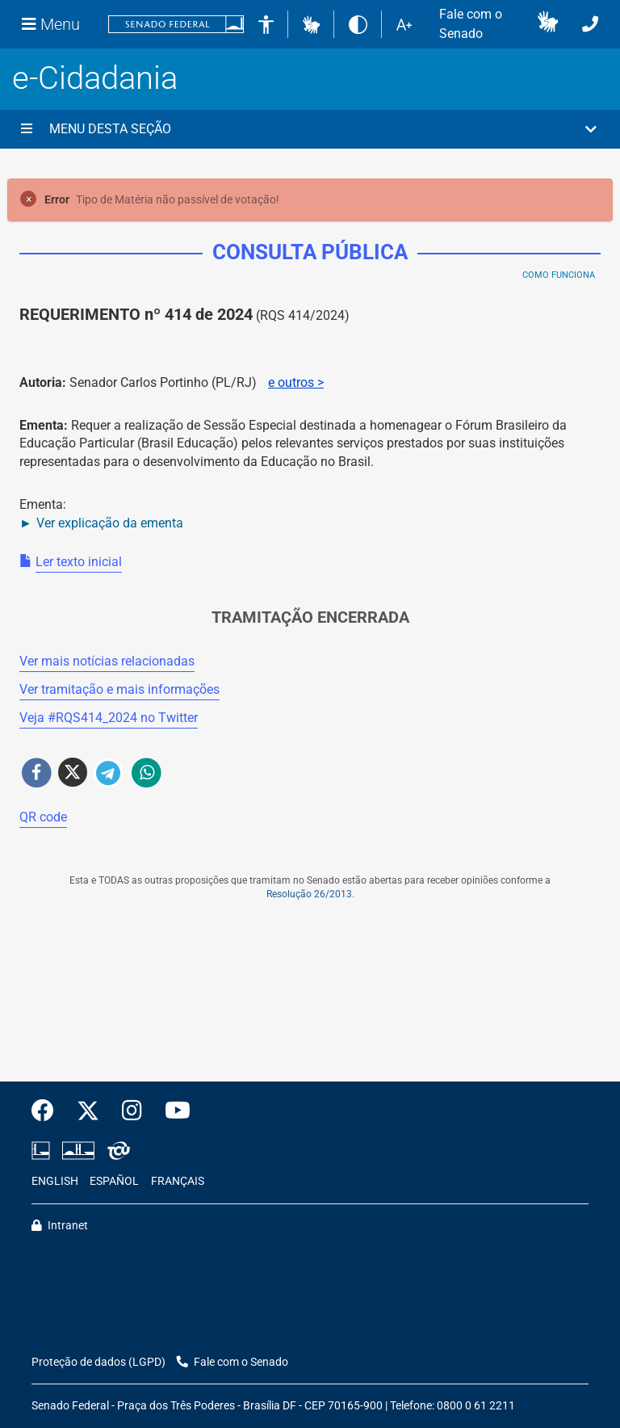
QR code (43, 817)
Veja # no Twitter (108, 717)
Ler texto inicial (79, 561)
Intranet (59, 1226)
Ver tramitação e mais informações (119, 689)
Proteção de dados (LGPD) (98, 1362)
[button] (311, 24)
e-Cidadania (95, 78)
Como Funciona (558, 275)
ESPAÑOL (114, 1181)
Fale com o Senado (470, 23)
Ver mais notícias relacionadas (107, 661)
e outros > (296, 382)
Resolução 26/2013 (309, 894)
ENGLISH (54, 1181)
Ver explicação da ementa (109, 523)
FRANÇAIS (177, 1181)
